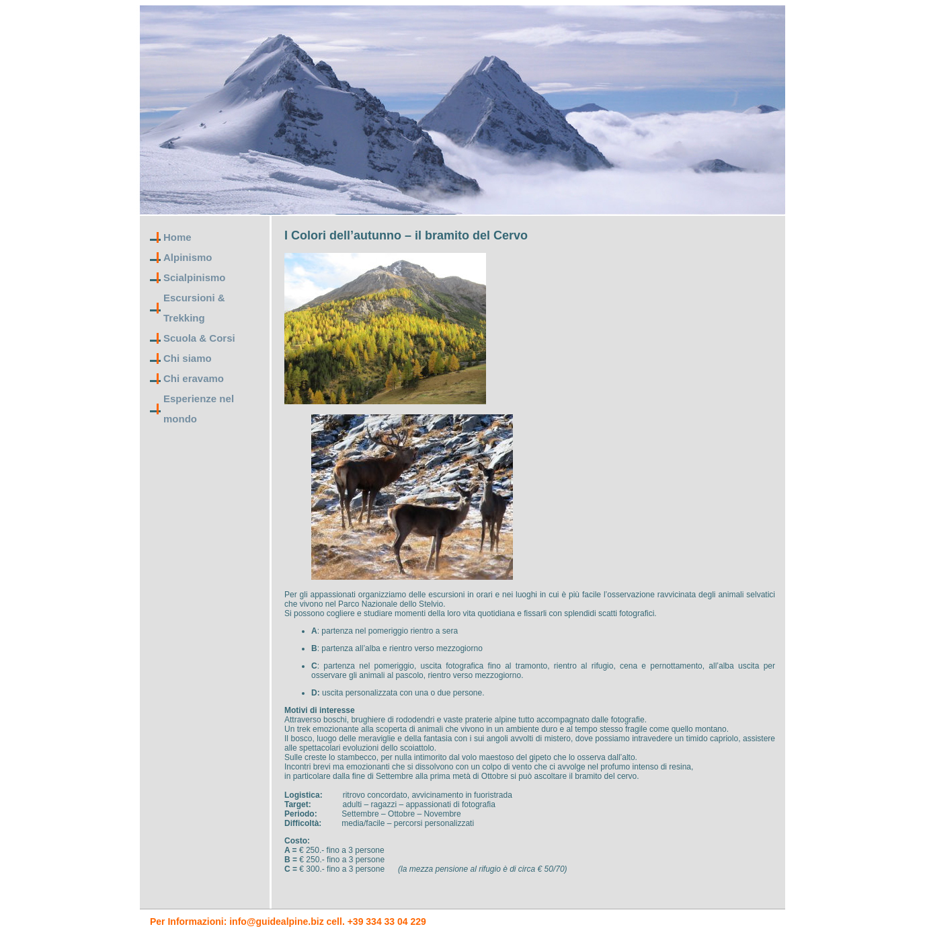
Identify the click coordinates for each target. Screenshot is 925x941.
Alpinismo (187, 257)
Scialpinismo (194, 277)
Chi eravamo (193, 378)
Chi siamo (187, 358)
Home (177, 237)
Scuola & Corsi (199, 338)
